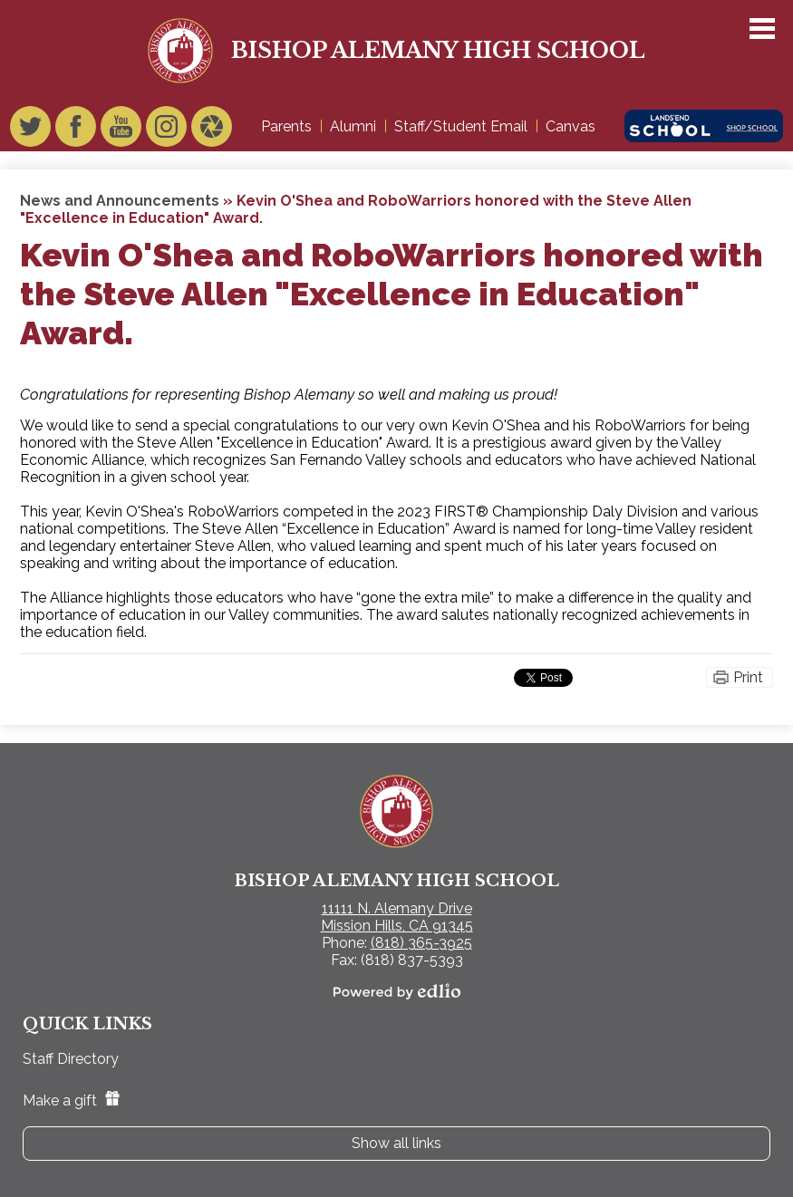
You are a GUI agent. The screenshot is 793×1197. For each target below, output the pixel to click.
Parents (286, 126)
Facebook (75, 131)
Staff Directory (71, 1058)
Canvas (570, 126)
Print (748, 677)
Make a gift (71, 1100)
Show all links (396, 1143)
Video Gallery (211, 131)
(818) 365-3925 (421, 942)
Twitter (30, 131)
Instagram (166, 131)
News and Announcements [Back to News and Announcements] (119, 200)
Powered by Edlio (397, 991)
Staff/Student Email (460, 126)
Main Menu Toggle (762, 28)
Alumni (353, 126)
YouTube (121, 131)
